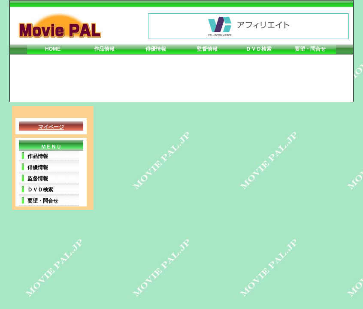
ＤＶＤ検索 (259, 49)
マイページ (51, 127)
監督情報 (207, 49)
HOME (52, 49)
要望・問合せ (310, 49)
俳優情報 (155, 49)
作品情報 (104, 49)
